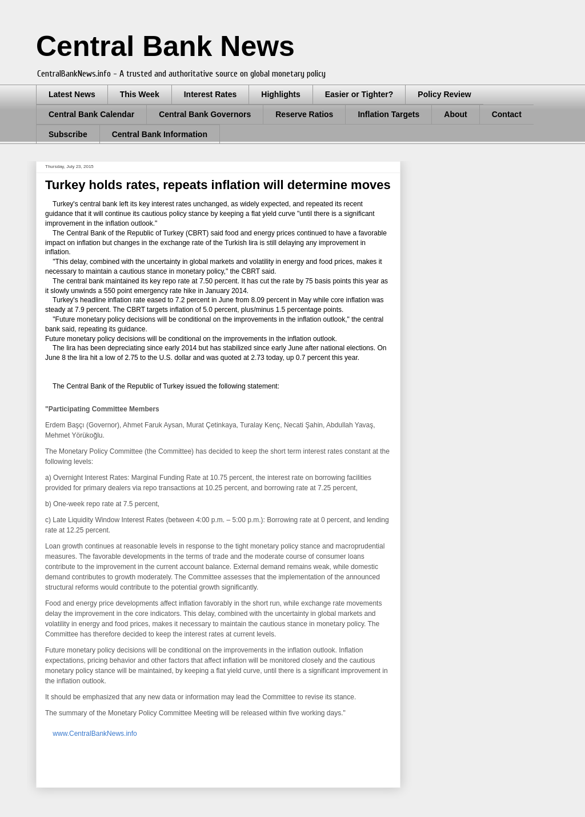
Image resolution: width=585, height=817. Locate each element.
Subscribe (68, 134)
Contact (507, 114)
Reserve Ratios (304, 114)
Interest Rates (210, 94)
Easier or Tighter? (359, 94)
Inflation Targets (388, 114)
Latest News (72, 94)
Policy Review (444, 94)
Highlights (280, 94)
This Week (139, 94)
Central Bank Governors (205, 114)
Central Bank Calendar (91, 114)
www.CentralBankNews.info (95, 734)
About (455, 114)
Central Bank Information (159, 134)
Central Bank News (165, 46)
